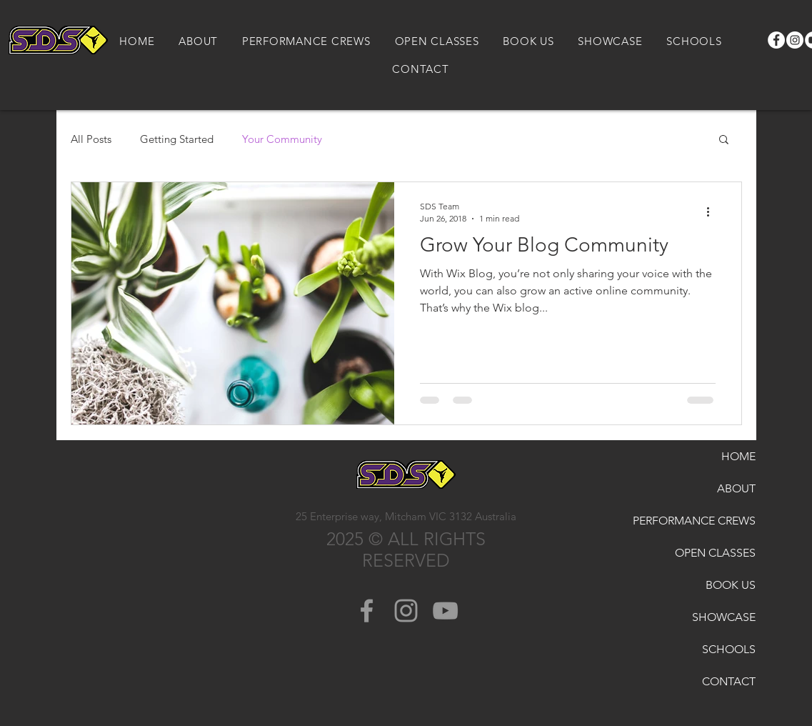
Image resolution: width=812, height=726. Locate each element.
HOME (738, 456)
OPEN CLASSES (717, 553)
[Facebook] (776, 40)
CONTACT (729, 681)
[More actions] (713, 211)
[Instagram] (794, 40)
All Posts (91, 139)
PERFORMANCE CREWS (717, 520)
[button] (724, 140)
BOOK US (731, 585)
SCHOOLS (729, 649)
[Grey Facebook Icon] (366, 610)
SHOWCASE (724, 617)
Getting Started (177, 139)
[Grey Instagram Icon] (406, 610)
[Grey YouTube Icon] (445, 610)
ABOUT (736, 488)
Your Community (282, 139)
